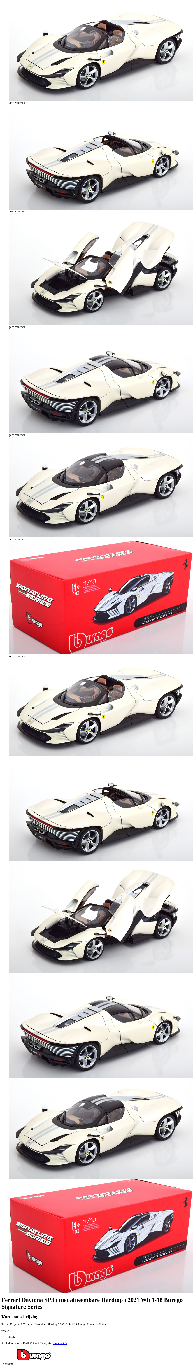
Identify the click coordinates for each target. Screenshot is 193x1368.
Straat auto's (60, 1343)
